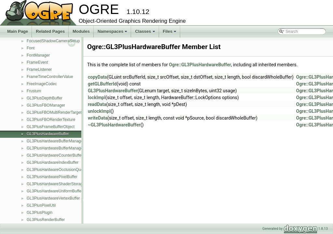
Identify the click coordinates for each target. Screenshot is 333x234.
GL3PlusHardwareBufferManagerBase (60, 148)
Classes (145, 33)
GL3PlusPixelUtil (41, 205)
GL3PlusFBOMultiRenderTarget (54, 112)
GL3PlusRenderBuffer (46, 219)
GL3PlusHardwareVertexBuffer (53, 198)
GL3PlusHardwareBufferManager (55, 141)
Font (30, 48)
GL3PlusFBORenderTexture (51, 119)
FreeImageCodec (42, 84)
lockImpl (96, 97)
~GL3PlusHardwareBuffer (114, 124)
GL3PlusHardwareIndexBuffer (52, 162)
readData (97, 104)
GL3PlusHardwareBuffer (48, 134)
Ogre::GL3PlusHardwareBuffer (200, 64)
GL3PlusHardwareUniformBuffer (55, 191)
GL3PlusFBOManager (46, 105)
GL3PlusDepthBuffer (44, 98)
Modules (81, 31)
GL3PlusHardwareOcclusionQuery (56, 169)
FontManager (38, 55)
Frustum (34, 91)
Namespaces (113, 33)
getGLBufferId (102, 83)
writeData (97, 118)
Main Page (17, 31)
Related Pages (50, 31)
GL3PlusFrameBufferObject (50, 126)
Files (170, 33)
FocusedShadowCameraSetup (53, 41)
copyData (97, 77)
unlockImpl (99, 111)
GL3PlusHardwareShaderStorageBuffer (61, 184)
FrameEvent (37, 62)
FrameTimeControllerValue (50, 76)
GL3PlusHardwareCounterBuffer (55, 155)
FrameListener (39, 69)
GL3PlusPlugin (39, 212)
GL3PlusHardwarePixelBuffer (52, 177)
